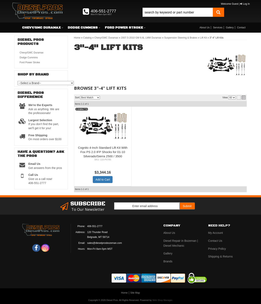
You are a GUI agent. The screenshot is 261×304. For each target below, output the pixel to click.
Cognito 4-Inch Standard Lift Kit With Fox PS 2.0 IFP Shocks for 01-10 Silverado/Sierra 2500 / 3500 (102, 152)
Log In (245, 3)
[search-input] (178, 12)
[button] (183, 16)
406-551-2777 (95, 226)
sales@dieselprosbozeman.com (104, 243)
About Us (205, 27)
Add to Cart (102, 179)
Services (217, 27)
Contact (241, 27)
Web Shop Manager (162, 300)
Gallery (230, 27)
